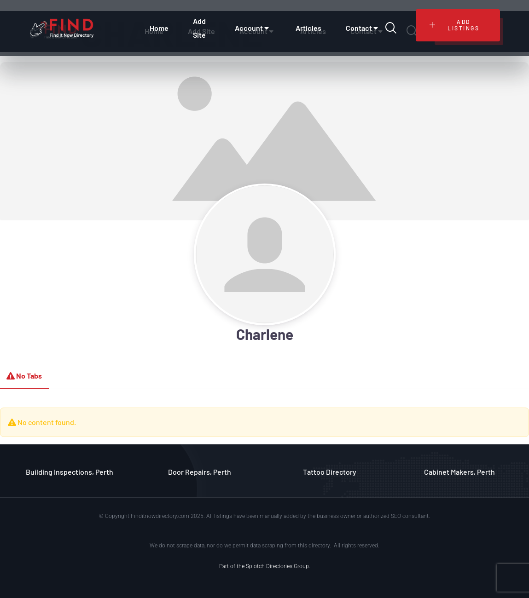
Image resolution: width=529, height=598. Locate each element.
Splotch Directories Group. (278, 566)
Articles (308, 27)
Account (253, 28)
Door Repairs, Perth (199, 471)
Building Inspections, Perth (69, 471)
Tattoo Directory (329, 471)
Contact (363, 28)
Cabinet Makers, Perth (459, 471)
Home (159, 27)
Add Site (199, 28)
